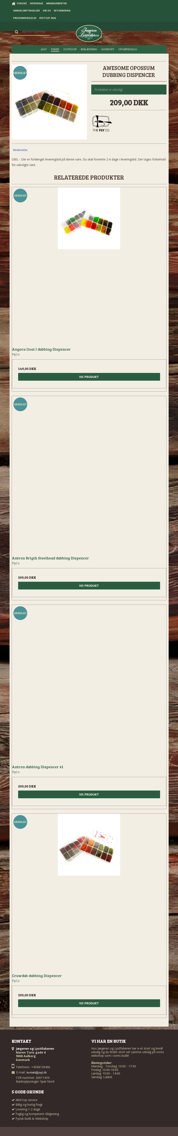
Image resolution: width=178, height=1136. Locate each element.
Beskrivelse (20, 150)
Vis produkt (89, 377)
